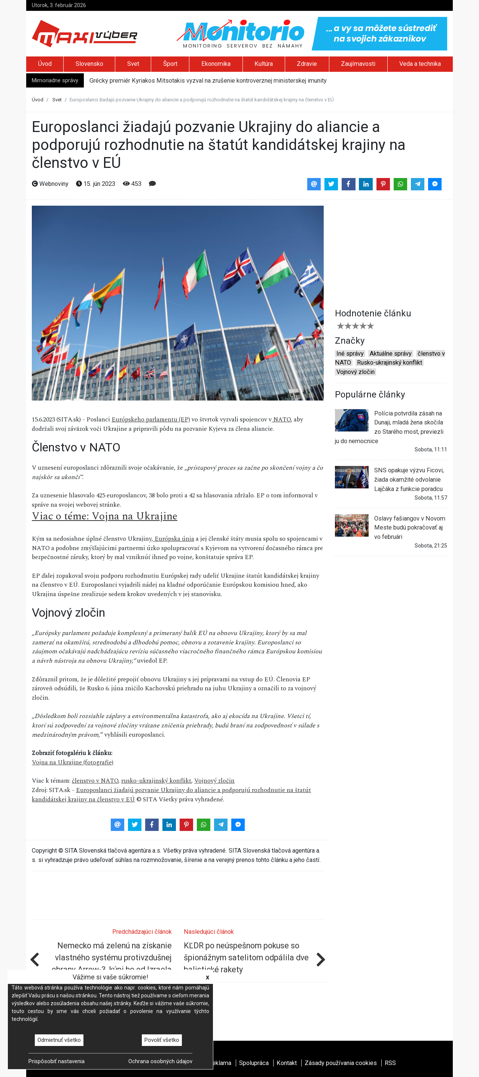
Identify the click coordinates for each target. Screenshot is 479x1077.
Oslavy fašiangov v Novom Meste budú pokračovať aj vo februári (390, 527)
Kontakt (287, 1063)
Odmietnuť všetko (59, 1040)
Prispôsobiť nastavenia (56, 1061)
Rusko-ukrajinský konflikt (389, 362)
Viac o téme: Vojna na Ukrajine (104, 516)
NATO (281, 419)
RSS (390, 1063)
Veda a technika (420, 63)
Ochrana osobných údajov (160, 1061)
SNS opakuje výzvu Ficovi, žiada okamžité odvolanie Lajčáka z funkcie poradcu (389, 479)
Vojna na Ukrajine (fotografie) (72, 762)
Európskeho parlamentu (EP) (151, 419)
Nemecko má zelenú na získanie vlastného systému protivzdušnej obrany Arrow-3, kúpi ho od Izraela (112, 957)
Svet (133, 63)
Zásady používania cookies (341, 1063)
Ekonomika (216, 63)
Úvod (45, 63)
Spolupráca (254, 1063)
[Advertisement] (391, 252)
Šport (170, 63)
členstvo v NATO (95, 781)
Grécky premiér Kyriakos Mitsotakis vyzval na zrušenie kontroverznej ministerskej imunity (208, 80)
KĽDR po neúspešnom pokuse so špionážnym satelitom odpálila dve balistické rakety (246, 957)
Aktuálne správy (391, 353)
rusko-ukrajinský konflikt (156, 781)
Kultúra (263, 63)
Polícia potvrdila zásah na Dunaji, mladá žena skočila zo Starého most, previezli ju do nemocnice (389, 427)
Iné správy (350, 353)
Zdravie (307, 63)
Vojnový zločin (214, 781)
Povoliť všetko (161, 1040)
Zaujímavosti (358, 63)
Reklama (219, 1063)
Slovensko (89, 63)
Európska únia (173, 539)
